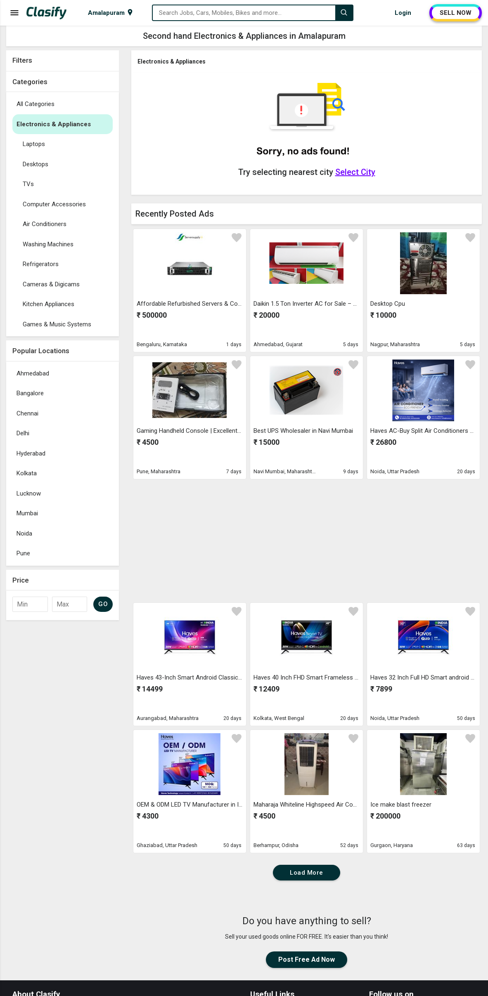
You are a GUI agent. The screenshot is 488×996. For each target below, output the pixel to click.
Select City (355, 172)
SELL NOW (455, 13)
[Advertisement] (62, 748)
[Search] (344, 12)
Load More (306, 872)
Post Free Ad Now (306, 959)
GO (103, 604)
